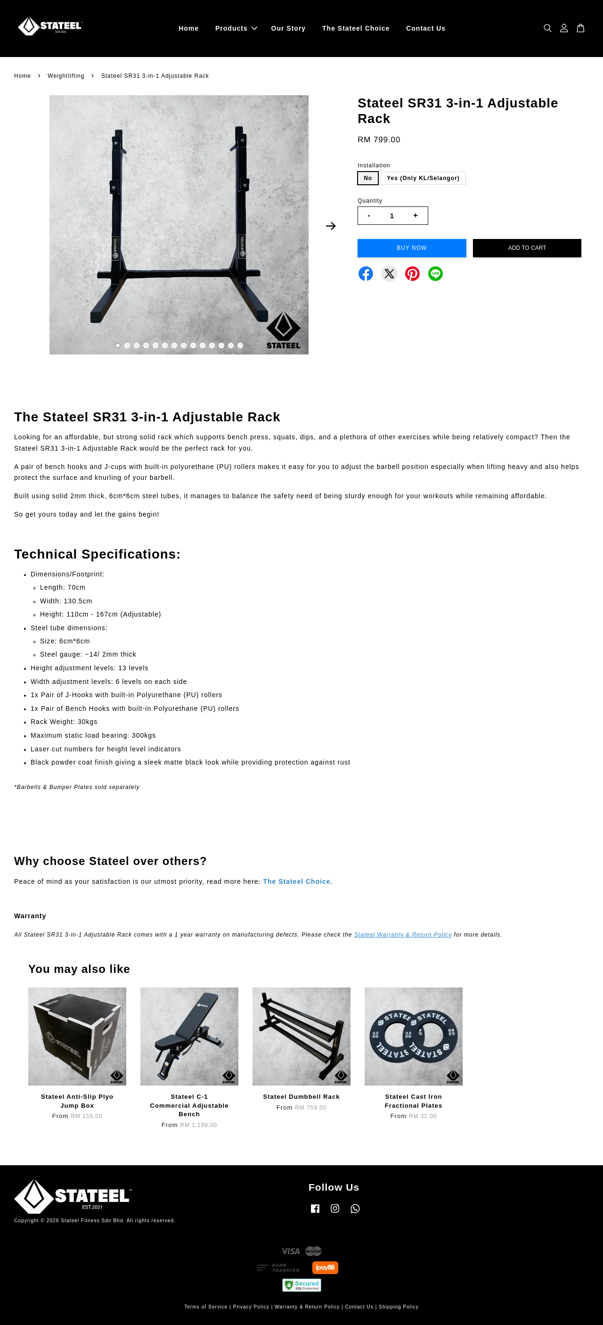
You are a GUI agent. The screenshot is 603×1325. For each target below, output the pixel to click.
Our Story (288, 28)
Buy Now (412, 248)
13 (231, 345)
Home (189, 28)
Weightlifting (66, 76)
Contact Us (426, 28)
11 (212, 345)
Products (236, 28)
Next (330, 226)
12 (221, 345)
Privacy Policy (251, 1306)
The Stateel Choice (356, 28)
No (368, 178)
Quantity (370, 201)
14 (240, 345)
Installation (374, 165)
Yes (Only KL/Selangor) (423, 178)
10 (202, 345)
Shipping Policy (399, 1306)
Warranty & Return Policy (307, 1306)
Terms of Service (206, 1306)
